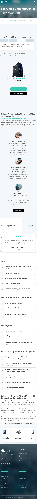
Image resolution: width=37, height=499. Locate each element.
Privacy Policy (4, 490)
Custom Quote (4, 483)
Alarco (14, 20)
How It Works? (4, 474)
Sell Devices (21, 483)
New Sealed (30, 40)
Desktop (10, 20)
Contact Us (3, 478)
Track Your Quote (23, 485)
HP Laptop (18, 249)
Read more (18, 210)
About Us (21, 474)
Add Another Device (18, 89)
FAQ (2, 485)
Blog (20, 476)
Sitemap (21, 480)
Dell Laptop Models (5, 480)
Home (2, 20)
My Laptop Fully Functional (17, 56)
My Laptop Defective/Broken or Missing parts (17, 53)
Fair (13, 40)
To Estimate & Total (18, 93)
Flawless (21, 40)
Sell (6, 20)
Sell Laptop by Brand (23, 487)
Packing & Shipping (5, 476)
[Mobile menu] (35, 2)
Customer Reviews (23, 478)
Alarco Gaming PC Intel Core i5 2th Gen (18, 79)
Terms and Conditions (6, 487)
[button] (4, 241)
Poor (4, 40)
